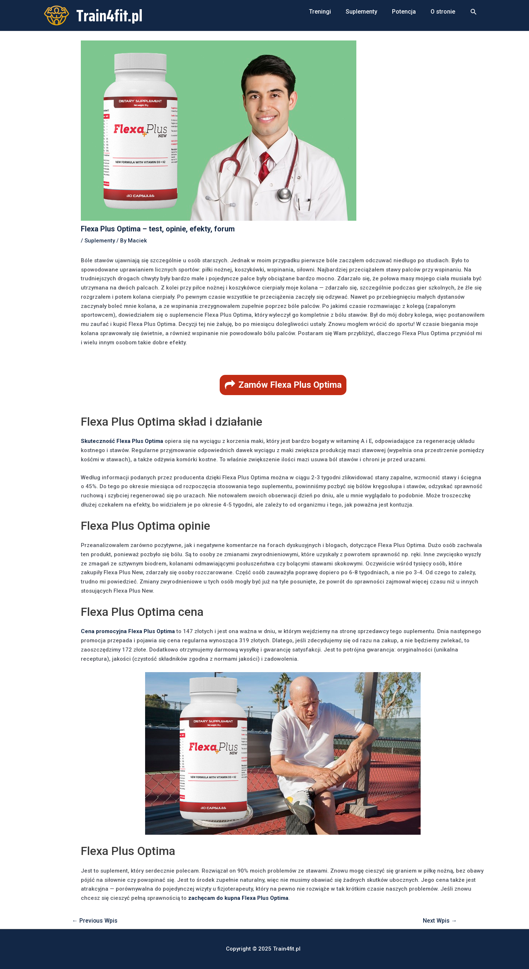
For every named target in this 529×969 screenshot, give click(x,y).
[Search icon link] (474, 12)
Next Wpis (440, 920)
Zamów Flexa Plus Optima (290, 385)
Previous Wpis (95, 920)
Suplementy (361, 11)
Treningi (320, 11)
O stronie (443, 11)
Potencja (404, 11)
